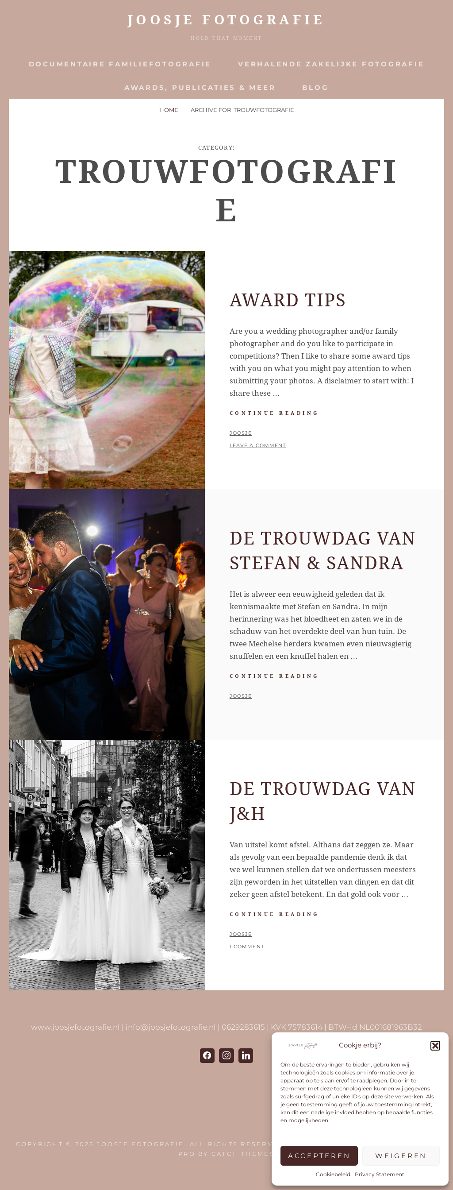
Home (168, 109)
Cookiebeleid (333, 1174)
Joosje (241, 433)
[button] (435, 1045)
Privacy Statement (379, 1174)
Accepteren (319, 1155)
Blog (315, 87)
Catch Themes (243, 1153)
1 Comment (247, 946)
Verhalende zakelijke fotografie (331, 64)
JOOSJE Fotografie (227, 19)
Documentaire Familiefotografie (120, 64)
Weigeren (401, 1155)
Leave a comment (258, 445)
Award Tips (288, 300)
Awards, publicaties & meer (200, 87)
